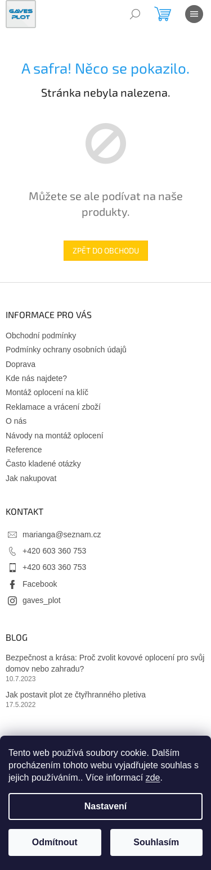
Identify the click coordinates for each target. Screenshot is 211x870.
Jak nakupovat (31, 478)
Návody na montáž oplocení (55, 435)
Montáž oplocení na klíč (47, 392)
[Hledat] (135, 14)
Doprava (20, 364)
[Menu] (194, 14)
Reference (24, 449)
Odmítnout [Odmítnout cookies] (55, 842)
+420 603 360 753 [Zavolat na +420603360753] (54, 550)
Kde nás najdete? (36, 378)
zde (153, 777)
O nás (16, 420)
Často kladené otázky (43, 463)
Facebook (40, 583)
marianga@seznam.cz (62, 534)
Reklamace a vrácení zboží (53, 406)
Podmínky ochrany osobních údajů (66, 349)
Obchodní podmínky (41, 335)
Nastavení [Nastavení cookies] (105, 806)
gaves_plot (42, 600)
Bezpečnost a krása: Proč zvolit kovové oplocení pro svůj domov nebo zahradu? (105, 663)
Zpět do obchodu (106, 250)
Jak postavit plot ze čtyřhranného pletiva (76, 694)
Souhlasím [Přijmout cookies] (156, 842)
